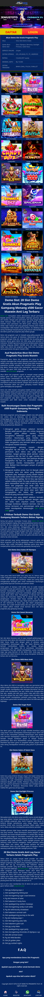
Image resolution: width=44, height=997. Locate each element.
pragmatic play (19, 886)
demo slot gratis (38, 521)
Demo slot (4, 316)
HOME (5, 993)
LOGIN (33, 32)
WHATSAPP (27, 993)
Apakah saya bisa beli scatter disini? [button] (21, 976)
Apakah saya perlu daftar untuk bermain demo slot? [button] (21, 969)
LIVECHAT (38, 993)
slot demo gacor (23, 869)
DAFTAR (11, 32)
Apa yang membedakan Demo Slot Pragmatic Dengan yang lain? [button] (20, 959)
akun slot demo (11, 371)
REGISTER (16, 993)
